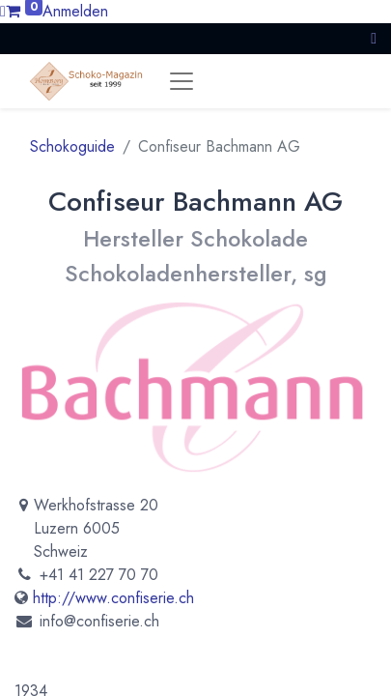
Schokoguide (72, 146)
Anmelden (75, 11)
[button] (374, 38)
